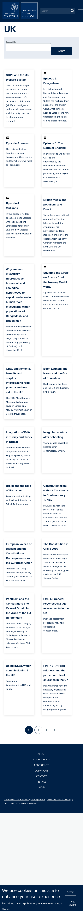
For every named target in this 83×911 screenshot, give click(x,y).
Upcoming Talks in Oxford (58, 799)
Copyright (41, 770)
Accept (71, 892)
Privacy (41, 781)
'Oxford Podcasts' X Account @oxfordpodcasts (24, 799)
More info (6, 909)
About (41, 754)
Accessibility (41, 759)
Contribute (41, 765)
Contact (41, 776)
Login (41, 787)
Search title (11, 42)
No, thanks (72, 903)
